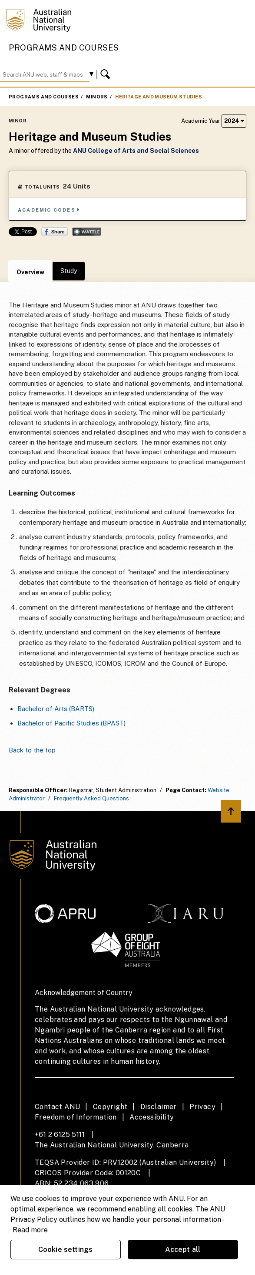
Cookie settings (65, 1249)
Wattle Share (86, 231)
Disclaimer (158, 1107)
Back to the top (32, 750)
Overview (30, 272)
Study (68, 270)
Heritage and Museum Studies (158, 96)
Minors (96, 96)
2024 (234, 121)
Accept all (183, 1249)
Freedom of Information (76, 1117)
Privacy (202, 1107)
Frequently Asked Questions (91, 798)
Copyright (110, 1107)
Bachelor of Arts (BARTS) (55, 708)
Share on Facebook (54, 231)
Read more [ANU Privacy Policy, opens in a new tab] (30, 1230)
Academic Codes (49, 209)
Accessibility (151, 1117)
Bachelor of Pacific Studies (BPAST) (71, 723)
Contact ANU (57, 1107)
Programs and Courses (64, 47)
